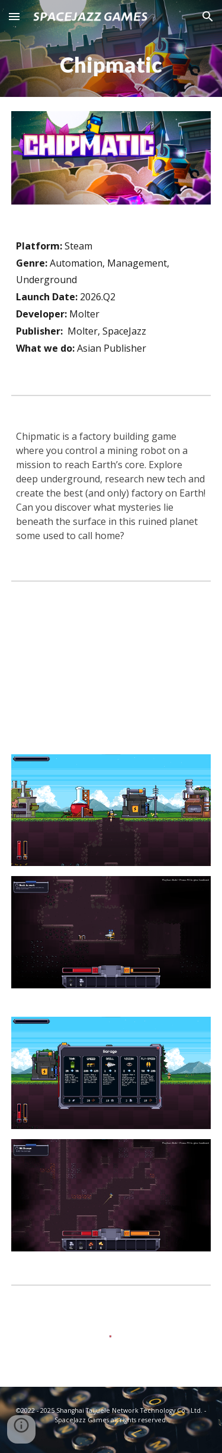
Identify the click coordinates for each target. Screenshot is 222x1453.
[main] (111, 65)
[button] (14, 16)
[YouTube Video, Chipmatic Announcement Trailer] (111, 667)
